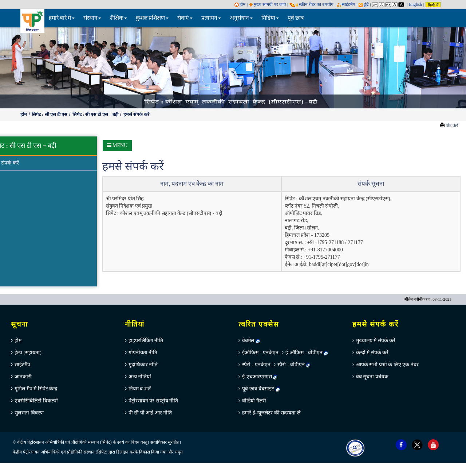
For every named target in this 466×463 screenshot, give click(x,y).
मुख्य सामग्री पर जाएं (267, 4)
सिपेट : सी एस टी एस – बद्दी (96, 114)
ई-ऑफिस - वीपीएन (303, 352)
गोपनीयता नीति (143, 352)
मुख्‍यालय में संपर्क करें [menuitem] (376, 340)
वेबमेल (251, 340)
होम (240, 4)
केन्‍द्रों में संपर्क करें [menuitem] (372, 352)
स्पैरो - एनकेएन (256, 364)
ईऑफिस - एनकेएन (260, 352)
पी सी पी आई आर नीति (150, 413)
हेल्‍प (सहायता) (28, 352)
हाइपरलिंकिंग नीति (146, 340)
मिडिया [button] (270, 18)
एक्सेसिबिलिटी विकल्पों (36, 401)
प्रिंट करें (452, 125)
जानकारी (23, 376)
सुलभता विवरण (29, 413)
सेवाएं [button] (185, 18)
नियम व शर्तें (140, 388)
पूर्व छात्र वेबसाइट (261, 388)
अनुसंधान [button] (241, 18)
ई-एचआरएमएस (259, 376)
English (415, 4)
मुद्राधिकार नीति (143, 364)
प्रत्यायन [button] (211, 18)
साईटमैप (346, 4)
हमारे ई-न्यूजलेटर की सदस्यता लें (271, 413)
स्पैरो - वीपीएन (291, 364)
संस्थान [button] (92, 18)
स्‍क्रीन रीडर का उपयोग (311, 4)
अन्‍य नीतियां (140, 376)
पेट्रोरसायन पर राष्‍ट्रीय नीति (153, 401)
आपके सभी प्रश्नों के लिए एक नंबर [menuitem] (387, 364)
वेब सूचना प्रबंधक (372, 376)
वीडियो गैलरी (254, 401)
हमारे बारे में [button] (62, 18)
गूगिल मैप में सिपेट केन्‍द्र (36, 388)
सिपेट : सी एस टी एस (50, 114)
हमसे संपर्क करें (136, 114)
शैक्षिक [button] (118, 18)
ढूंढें (364, 4)
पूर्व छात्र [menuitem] (296, 18)
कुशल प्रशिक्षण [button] (152, 18)
